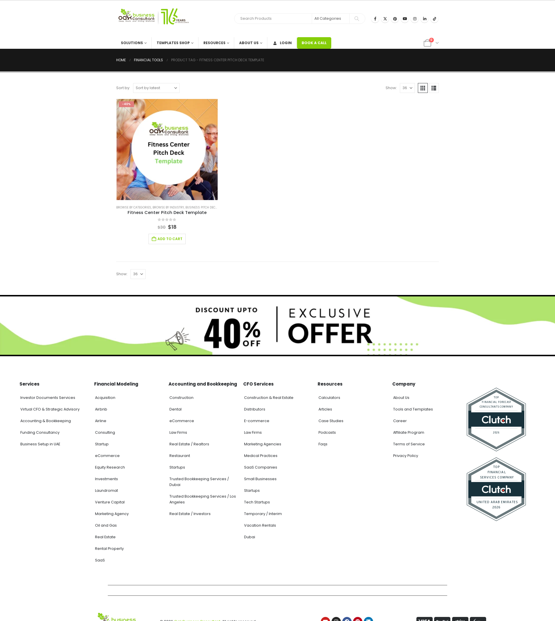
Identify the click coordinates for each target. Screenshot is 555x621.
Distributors (254, 409)
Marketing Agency (112, 513)
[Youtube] (405, 19)
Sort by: (123, 88)
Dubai (249, 536)
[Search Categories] (331, 19)
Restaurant (179, 455)
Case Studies (330, 420)
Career (400, 420)
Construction (181, 397)
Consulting (105, 432)
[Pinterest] (395, 19)
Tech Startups (257, 502)
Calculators (329, 397)
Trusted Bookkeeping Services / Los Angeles (202, 499)
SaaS (100, 560)
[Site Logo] (152, 19)
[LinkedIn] (424, 19)
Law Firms (178, 432)
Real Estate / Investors (190, 513)
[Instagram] (415, 19)
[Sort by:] (156, 88)
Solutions (132, 42)
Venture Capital (110, 502)
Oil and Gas (106, 525)
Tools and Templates (413, 409)
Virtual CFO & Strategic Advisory (50, 409)
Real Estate (105, 536)
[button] (423, 88)
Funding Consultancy (40, 432)
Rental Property (109, 548)
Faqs (322, 444)
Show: (391, 88)
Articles (325, 409)
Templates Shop (173, 42)
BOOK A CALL (314, 42)
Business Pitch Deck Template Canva (214, 207)
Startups (177, 467)
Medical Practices (261, 455)
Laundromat (106, 490)
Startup (102, 444)
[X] (385, 19)
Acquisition (105, 397)
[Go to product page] (167, 149)
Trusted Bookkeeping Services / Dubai (199, 481)
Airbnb (101, 409)
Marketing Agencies (262, 444)
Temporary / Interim (263, 513)
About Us (249, 42)
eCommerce (107, 455)
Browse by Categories (133, 207)
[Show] (407, 88)
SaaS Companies (260, 467)
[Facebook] (375, 19)
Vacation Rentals (260, 525)
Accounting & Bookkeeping (45, 420)
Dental (175, 409)
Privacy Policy (405, 455)
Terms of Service (409, 444)
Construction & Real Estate (268, 397)
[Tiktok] (434, 19)
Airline (100, 420)
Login (282, 42)
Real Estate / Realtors (189, 444)
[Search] (357, 19)
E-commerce (256, 420)
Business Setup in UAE (40, 444)
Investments (106, 478)
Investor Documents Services (47, 397)
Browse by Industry (168, 207)
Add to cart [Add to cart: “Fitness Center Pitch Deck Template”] (169, 238)
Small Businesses (260, 478)
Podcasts (327, 432)
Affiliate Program (408, 432)
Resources (214, 42)
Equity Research (110, 467)
